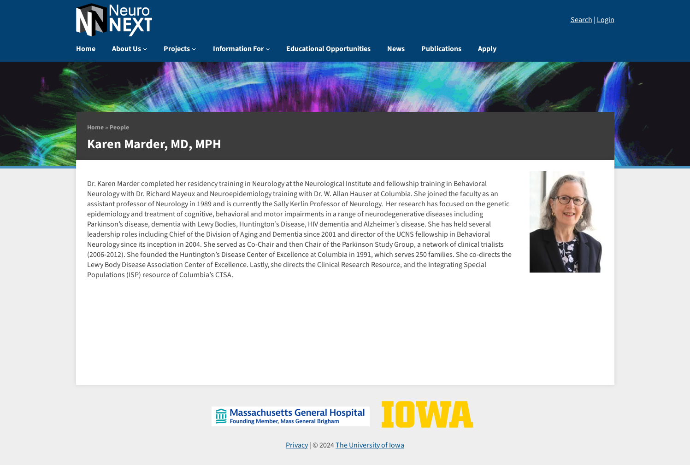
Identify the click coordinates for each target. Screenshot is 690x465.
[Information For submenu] (267, 48)
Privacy (297, 445)
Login (605, 20)
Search (581, 20)
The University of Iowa (370, 445)
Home (95, 127)
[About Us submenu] (145, 48)
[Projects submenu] (194, 48)
